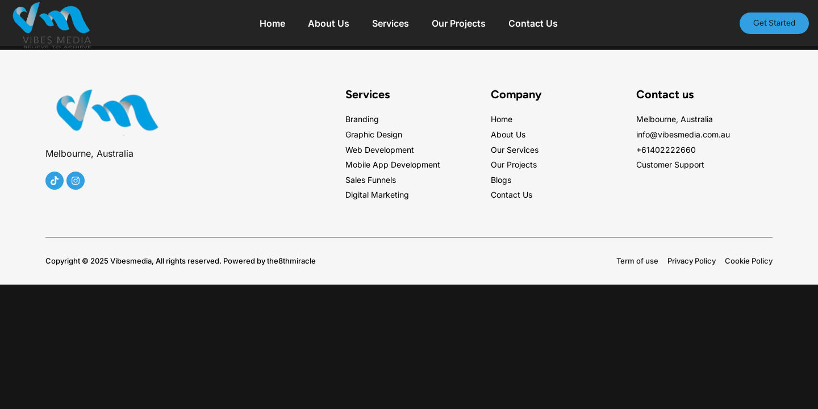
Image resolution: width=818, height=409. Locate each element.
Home (272, 23)
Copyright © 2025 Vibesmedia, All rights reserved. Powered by (156, 260)
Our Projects (459, 23)
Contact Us (533, 23)
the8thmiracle (291, 260)
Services (390, 23)
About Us (328, 23)
